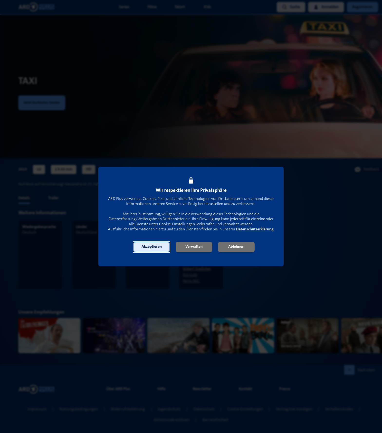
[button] (151, 247)
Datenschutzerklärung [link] (255, 229)
